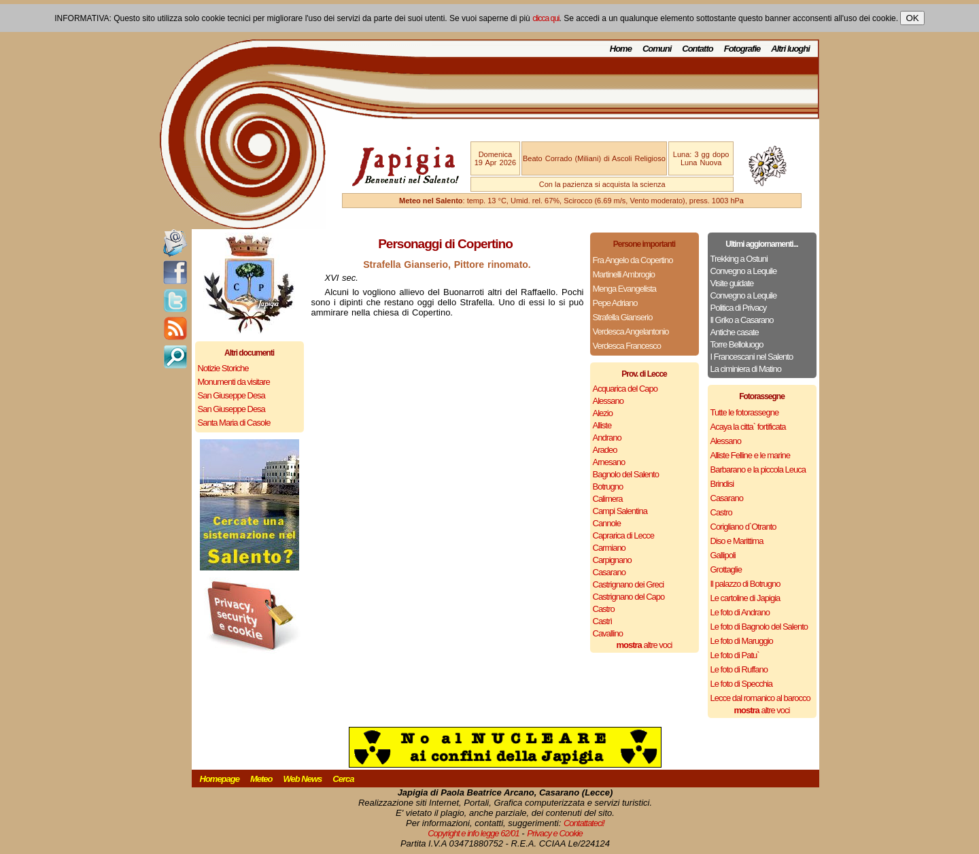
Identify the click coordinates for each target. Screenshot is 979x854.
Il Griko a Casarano (742, 320)
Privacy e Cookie (555, 833)
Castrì (603, 621)
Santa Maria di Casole (234, 422)
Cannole (607, 523)
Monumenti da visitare (234, 382)
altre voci (644, 645)
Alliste (602, 425)
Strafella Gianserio (623, 317)
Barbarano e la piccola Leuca (758, 469)
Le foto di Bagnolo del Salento (759, 626)
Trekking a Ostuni (739, 259)
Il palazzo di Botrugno (745, 584)
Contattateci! (584, 823)
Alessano (608, 401)
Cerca (343, 779)
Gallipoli (723, 555)
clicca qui (545, 18)
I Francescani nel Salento (751, 357)
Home (621, 49)
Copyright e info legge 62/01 (473, 833)
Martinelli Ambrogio (624, 274)
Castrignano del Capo (629, 597)
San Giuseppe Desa (231, 395)
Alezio (603, 413)
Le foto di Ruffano (739, 669)
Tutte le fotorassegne (744, 412)
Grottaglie (726, 569)
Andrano (607, 437)
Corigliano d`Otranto (743, 527)
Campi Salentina (620, 511)
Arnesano (609, 462)
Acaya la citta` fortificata (748, 427)
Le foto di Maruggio (741, 641)
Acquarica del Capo (625, 388)
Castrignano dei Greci (628, 584)
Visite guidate (732, 283)
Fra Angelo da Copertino (633, 260)
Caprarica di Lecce (623, 535)
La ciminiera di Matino (745, 369)
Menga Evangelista (625, 289)
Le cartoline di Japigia (745, 598)
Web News (303, 779)
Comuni (656, 49)
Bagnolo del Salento (626, 474)
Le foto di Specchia (741, 684)
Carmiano (609, 548)
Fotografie (742, 49)
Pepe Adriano (615, 303)
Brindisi (722, 484)
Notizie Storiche (223, 368)
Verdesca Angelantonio (631, 331)
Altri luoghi (790, 49)
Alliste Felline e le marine (750, 455)
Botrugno (608, 486)
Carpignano (612, 560)
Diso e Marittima (736, 541)
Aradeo (605, 450)
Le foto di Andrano (740, 612)
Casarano (609, 572)
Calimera (608, 499)
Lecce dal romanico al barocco (760, 698)
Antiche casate (734, 332)
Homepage (219, 779)
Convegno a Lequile (743, 271)
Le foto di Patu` (734, 655)
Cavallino (608, 633)
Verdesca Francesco (627, 346)
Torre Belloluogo (736, 344)
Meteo (261, 779)
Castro (604, 609)
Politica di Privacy (738, 308)
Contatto (697, 49)
